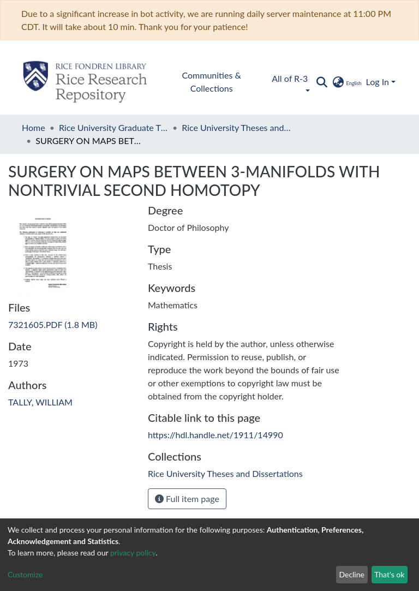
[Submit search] (321, 82)
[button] (346, 81)
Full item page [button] (187, 498)
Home (33, 127)
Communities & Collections (211, 81)
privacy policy (132, 552)
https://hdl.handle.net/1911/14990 (215, 434)
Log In (377, 81)
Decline (351, 574)
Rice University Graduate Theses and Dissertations (113, 127)
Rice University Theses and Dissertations (236, 127)
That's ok (389, 574)
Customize (25, 574)
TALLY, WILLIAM (40, 402)
